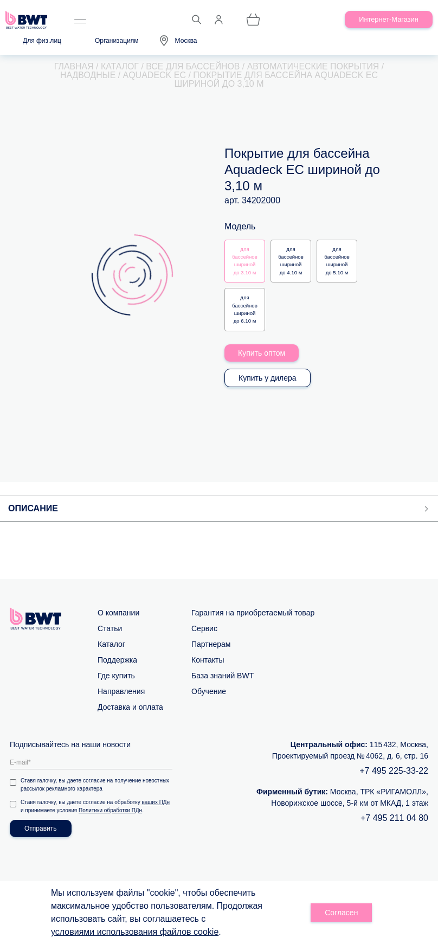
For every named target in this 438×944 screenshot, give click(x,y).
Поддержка (117, 660)
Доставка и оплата (130, 707)
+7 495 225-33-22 (393, 770)
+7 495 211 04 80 (394, 818)
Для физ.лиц (42, 40)
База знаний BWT (222, 675)
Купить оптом (261, 353)
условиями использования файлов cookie (134, 931)
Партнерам (210, 644)
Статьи (110, 628)
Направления (121, 691)
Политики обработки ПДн (110, 810)
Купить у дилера (268, 378)
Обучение (208, 691)
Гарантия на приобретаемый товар (252, 612)
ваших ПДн (156, 802)
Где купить (116, 675)
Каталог (111, 644)
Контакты (207, 660)
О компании (118, 612)
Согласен (341, 912)
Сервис (204, 628)
